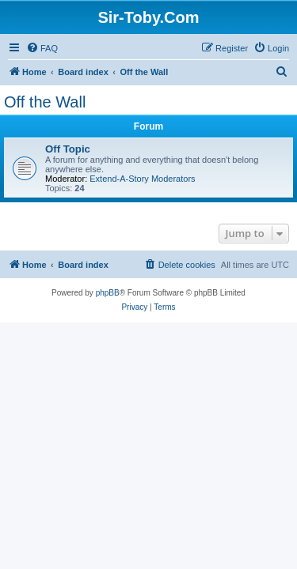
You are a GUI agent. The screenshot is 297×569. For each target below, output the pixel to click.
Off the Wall (45, 102)
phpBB (108, 292)
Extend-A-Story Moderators (142, 178)
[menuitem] (42, 48)
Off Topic (67, 149)
